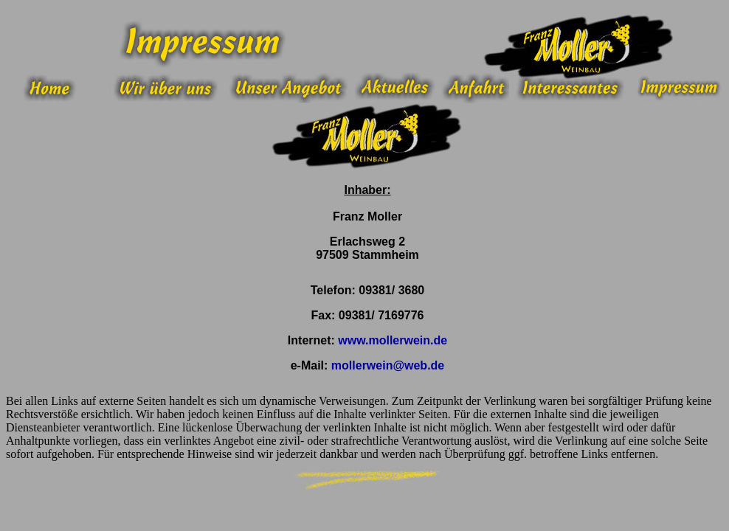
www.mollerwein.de (392, 340)
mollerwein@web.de (387, 365)
